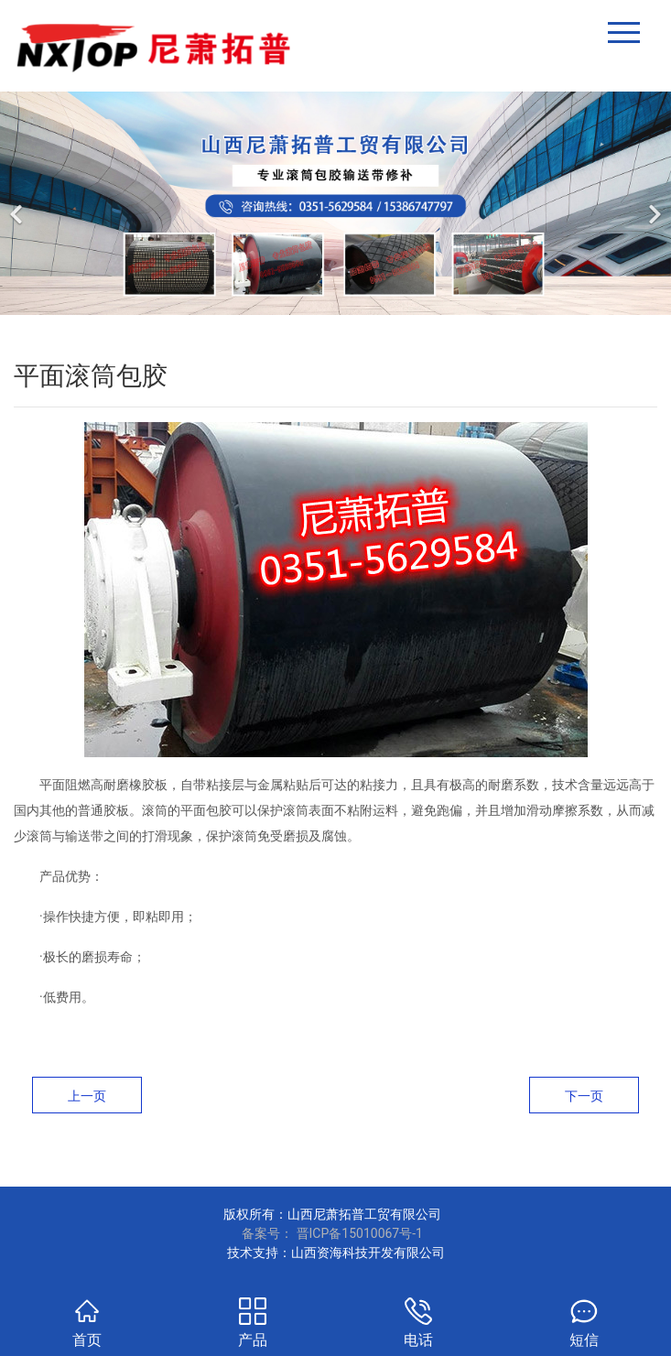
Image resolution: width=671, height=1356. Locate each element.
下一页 (584, 1096)
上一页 (87, 1096)
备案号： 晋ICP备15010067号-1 (332, 1233)
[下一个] (652, 203)
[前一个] (18, 203)
